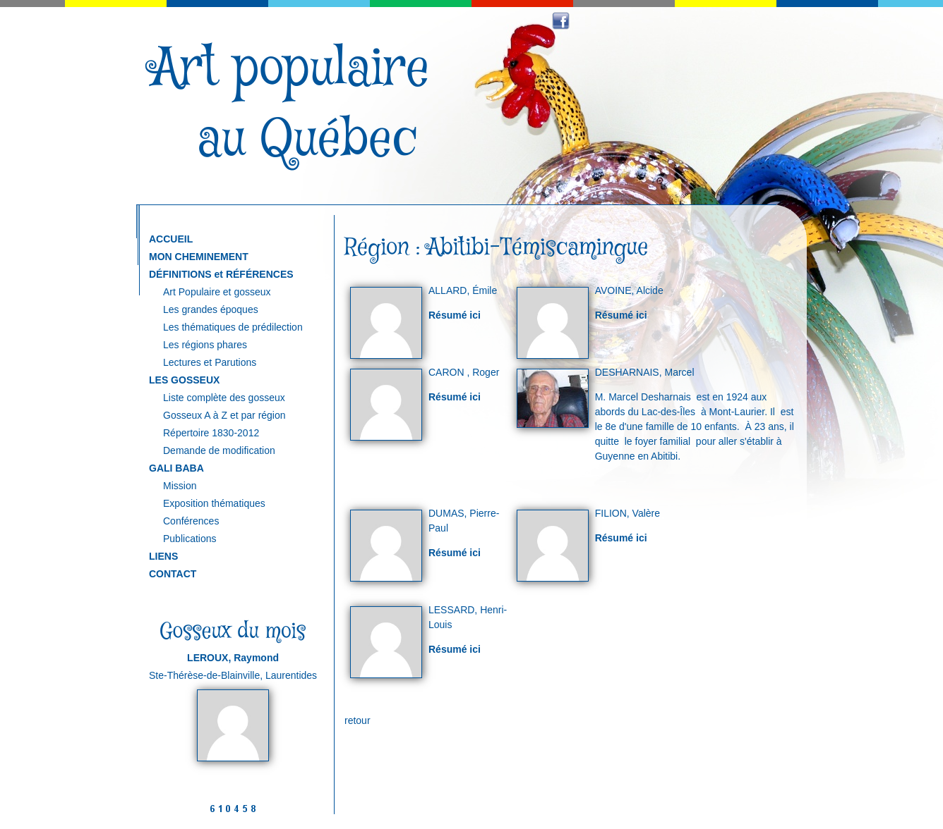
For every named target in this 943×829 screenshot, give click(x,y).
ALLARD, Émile (462, 290)
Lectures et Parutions (209, 362)
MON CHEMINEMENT (198, 256)
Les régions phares (205, 344)
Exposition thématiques (214, 503)
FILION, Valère (627, 513)
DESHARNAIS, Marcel (645, 372)
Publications (190, 538)
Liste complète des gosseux (224, 397)
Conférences (191, 521)
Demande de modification (219, 450)
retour (357, 720)
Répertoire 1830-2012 (211, 432)
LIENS (163, 556)
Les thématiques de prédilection (233, 327)
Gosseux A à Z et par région (224, 415)
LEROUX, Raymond (233, 657)
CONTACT (172, 573)
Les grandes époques (210, 309)
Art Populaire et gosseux (217, 291)
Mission (179, 485)
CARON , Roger (463, 372)
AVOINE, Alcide (629, 290)
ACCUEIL (171, 239)
